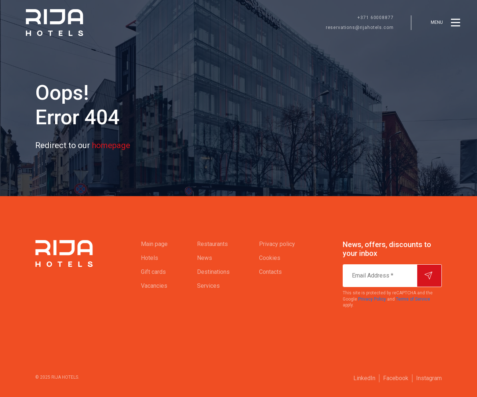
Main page (154, 243)
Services (208, 285)
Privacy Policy (372, 299)
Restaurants (212, 243)
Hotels (149, 257)
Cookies (269, 257)
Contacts (270, 271)
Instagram (429, 378)
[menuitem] (154, 244)
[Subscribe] (429, 276)
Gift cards (153, 271)
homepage (111, 145)
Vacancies (154, 285)
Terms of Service (413, 299)
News (204, 257)
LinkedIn (364, 378)
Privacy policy (277, 243)
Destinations (213, 271)
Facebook (395, 378)
